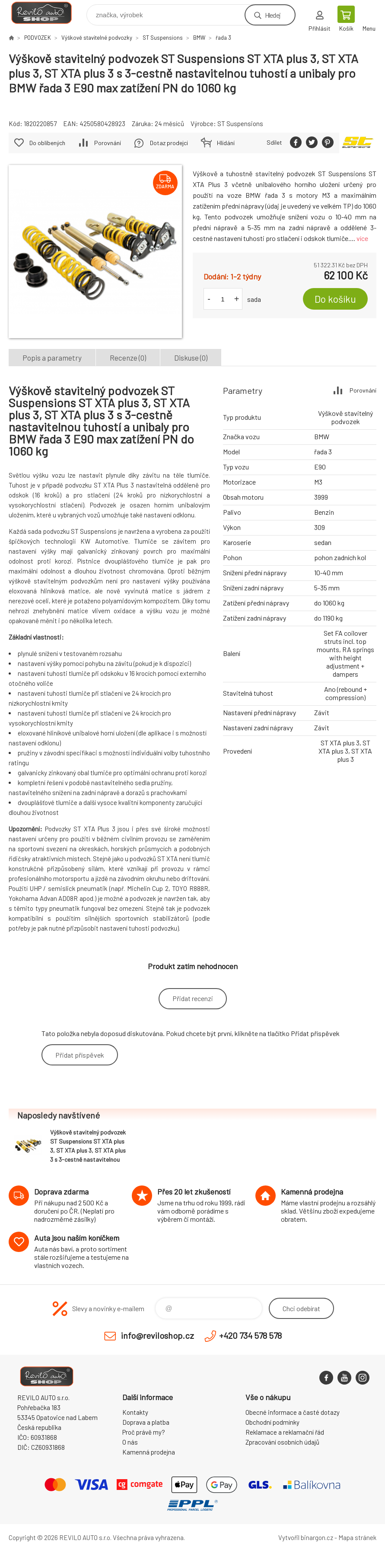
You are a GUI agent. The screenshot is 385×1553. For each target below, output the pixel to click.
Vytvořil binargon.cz (305, 1537)
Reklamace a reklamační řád (284, 1432)
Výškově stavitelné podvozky (96, 37)
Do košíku (335, 299)
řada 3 (223, 37)
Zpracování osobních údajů (282, 1442)
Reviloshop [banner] (47, 12)
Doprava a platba (145, 1422)
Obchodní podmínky (272, 1422)
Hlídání (226, 142)
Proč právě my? (143, 1432)
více (362, 238)
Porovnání (107, 142)
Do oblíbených (47, 142)
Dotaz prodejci (169, 142)
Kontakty (135, 1412)
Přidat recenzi (192, 998)
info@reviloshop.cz (157, 1335)
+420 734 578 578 (250, 1335)
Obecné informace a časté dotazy (292, 1412)
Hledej (272, 15)
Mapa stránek (357, 1537)
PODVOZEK (37, 37)
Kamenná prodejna (148, 1452)
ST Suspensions (163, 37)
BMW (199, 37)
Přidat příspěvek (79, 1055)
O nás (130, 1442)
